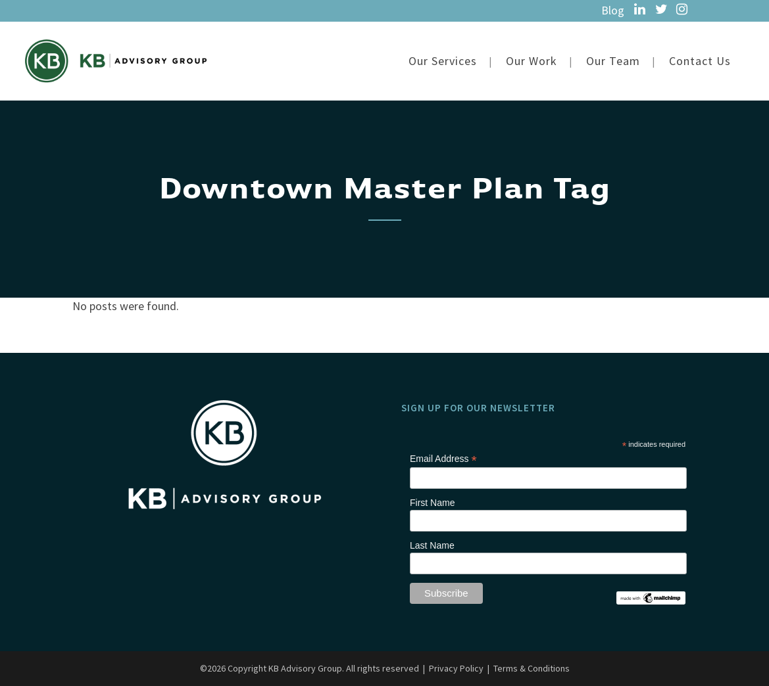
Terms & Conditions (531, 630)
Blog (612, 10)
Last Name (432, 507)
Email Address (443, 421)
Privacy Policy (456, 630)
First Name (432, 464)
